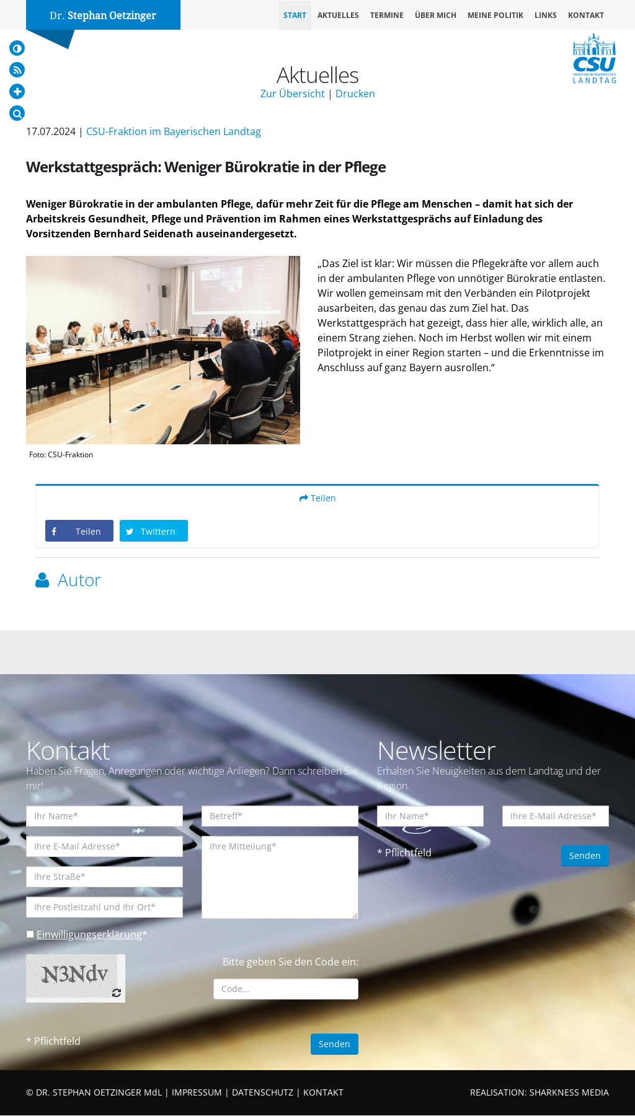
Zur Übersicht (292, 93)
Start (294, 15)
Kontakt (586, 15)
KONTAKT (323, 1093)
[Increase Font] (17, 91)
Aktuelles (338, 15)
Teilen (318, 498)
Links (546, 15)
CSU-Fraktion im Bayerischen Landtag (173, 131)
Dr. (103, 16)
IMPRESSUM (197, 1093)
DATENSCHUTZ (262, 1093)
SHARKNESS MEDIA (569, 1093)
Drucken (355, 93)
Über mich (435, 15)
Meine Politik (495, 15)
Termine (387, 15)
